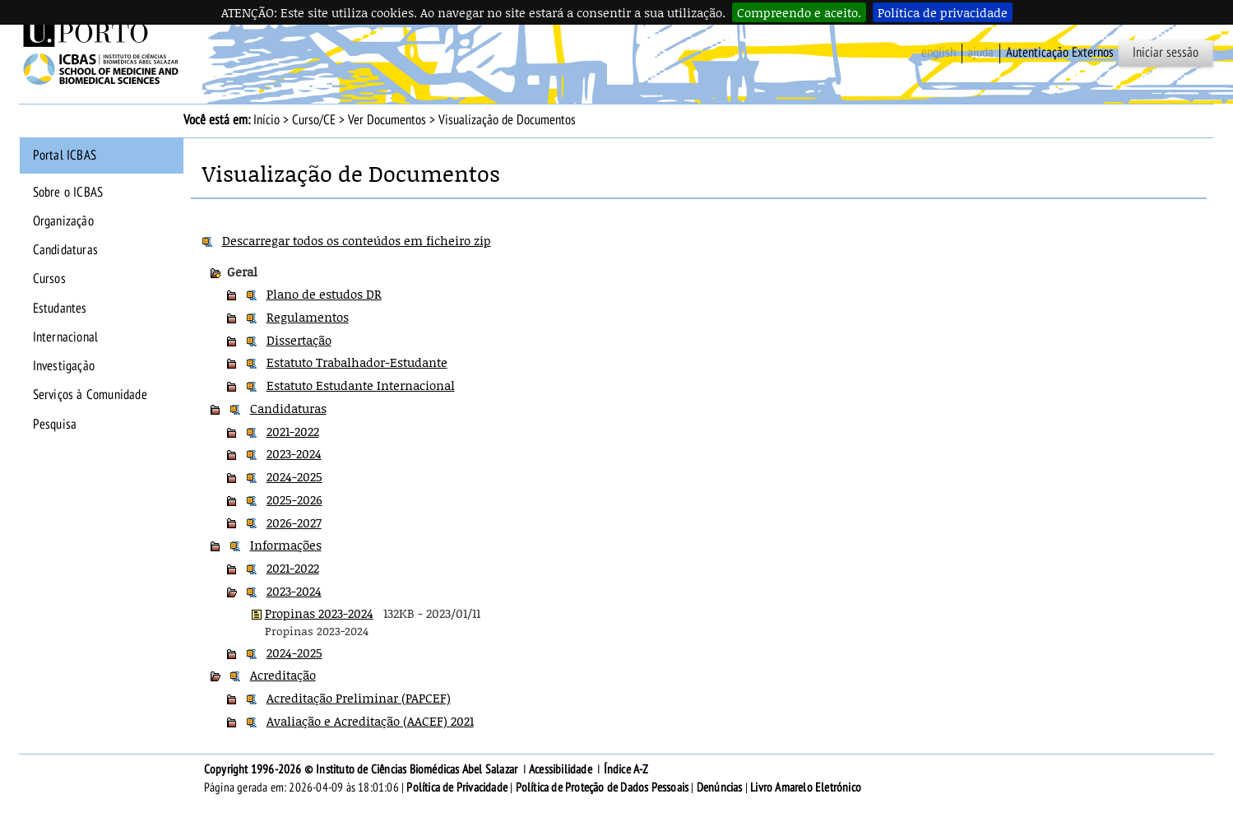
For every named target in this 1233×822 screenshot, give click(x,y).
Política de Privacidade (457, 787)
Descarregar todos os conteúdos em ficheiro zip (356, 240)
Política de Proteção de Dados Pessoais (602, 787)
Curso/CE (314, 120)
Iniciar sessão (1165, 52)
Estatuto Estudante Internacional (361, 385)
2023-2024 (294, 453)
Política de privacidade (943, 12)
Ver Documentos (387, 120)
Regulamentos (308, 317)
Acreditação (283, 674)
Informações (286, 544)
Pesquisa (55, 424)
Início (266, 120)
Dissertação (299, 340)
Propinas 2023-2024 (319, 613)
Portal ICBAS (64, 155)
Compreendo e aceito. (799, 12)
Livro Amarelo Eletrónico (805, 787)
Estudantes (60, 308)
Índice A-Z (626, 769)
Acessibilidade (560, 769)
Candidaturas (65, 250)
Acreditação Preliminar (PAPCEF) (359, 698)
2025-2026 (294, 499)
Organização (63, 221)
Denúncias (720, 787)
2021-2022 (293, 431)
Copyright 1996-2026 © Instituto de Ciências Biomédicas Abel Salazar (362, 769)
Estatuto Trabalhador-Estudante (357, 362)
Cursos (49, 279)
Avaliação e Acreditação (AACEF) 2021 (370, 721)
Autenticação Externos (1060, 52)
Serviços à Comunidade (90, 395)
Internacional (66, 337)
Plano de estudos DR (324, 294)
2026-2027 (294, 522)
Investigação (64, 366)
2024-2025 (294, 476)
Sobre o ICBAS (68, 192)
